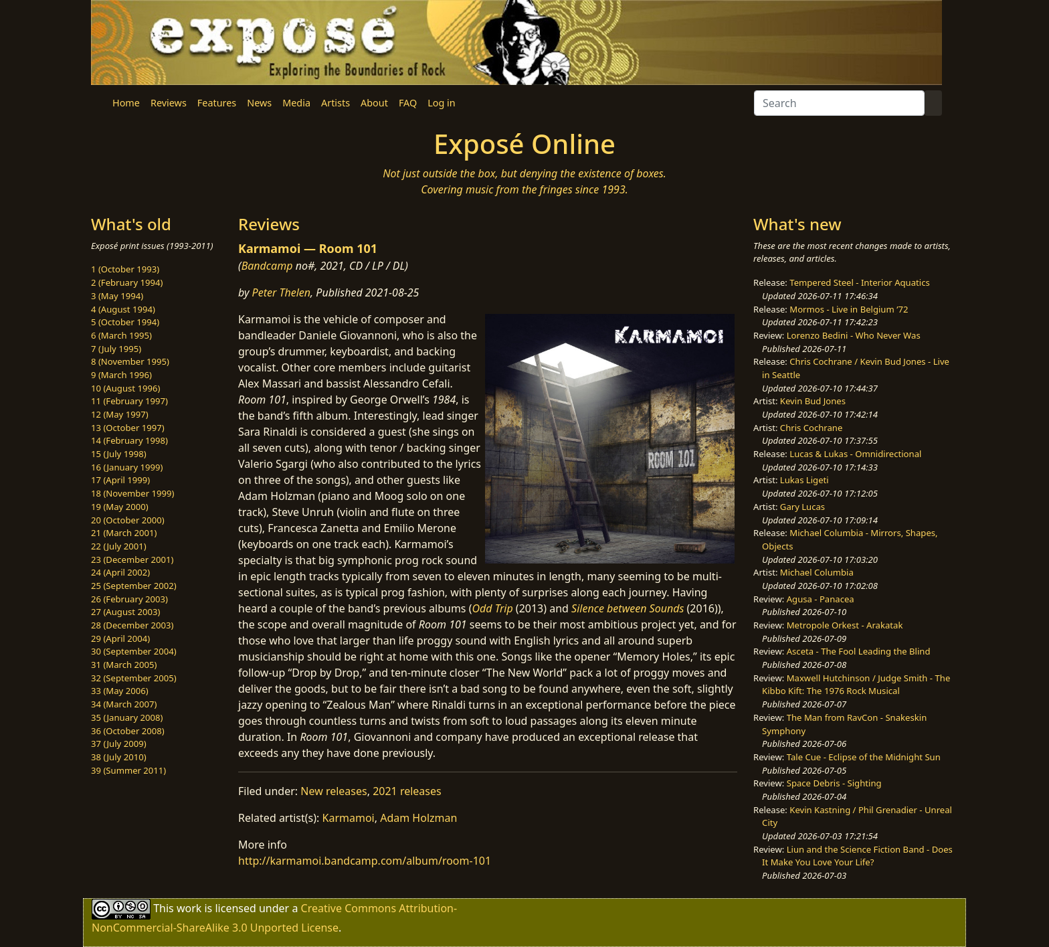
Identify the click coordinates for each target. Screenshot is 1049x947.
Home (126, 102)
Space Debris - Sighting (834, 783)
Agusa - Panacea (820, 599)
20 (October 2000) (128, 520)
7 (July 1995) (116, 349)
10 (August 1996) (125, 388)
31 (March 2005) (124, 665)
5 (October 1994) (125, 322)
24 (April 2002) (120, 572)
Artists (335, 102)
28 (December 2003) (132, 625)
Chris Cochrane (811, 428)
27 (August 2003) (125, 612)
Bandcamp (267, 265)
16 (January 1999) (127, 467)
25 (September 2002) (134, 586)
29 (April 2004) (120, 638)
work (189, 908)
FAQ (408, 102)
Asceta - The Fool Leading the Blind (859, 651)
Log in (441, 102)
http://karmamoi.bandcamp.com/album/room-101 (364, 860)
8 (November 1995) (130, 361)
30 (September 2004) (134, 651)
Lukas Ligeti (804, 480)
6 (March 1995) (121, 335)
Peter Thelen (281, 292)
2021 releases (407, 791)
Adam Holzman (418, 817)
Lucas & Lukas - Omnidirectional (855, 454)
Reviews (169, 102)
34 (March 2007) (124, 704)
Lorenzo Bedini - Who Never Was (854, 335)
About (374, 102)
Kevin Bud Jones (813, 401)
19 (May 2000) (120, 507)
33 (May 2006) (120, 691)
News (259, 102)
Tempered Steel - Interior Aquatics (859, 282)
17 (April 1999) (120, 480)
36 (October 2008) (128, 731)
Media (296, 102)
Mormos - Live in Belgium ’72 (848, 309)
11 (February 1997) (129, 401)
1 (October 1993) (125, 269)
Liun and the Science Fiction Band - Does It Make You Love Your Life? (857, 856)
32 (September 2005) (134, 678)
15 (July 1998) (119, 454)
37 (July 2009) (119, 744)
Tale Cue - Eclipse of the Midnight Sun (864, 757)
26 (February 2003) (129, 599)
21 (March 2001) (124, 533)
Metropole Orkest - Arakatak (845, 625)
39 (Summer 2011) (128, 770)
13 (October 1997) (128, 428)
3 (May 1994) (117, 296)
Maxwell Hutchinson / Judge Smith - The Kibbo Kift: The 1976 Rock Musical (856, 684)
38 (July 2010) (119, 757)
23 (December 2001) (132, 559)
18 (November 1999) (133, 493)
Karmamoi (348, 817)
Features (216, 102)
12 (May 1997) (120, 414)
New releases (333, 791)
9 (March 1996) (121, 375)
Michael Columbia (817, 572)
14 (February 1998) (129, 440)
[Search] (839, 103)
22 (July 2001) (119, 546)
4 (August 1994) (123, 309)
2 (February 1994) (127, 282)
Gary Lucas (802, 507)
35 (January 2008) (127, 717)
